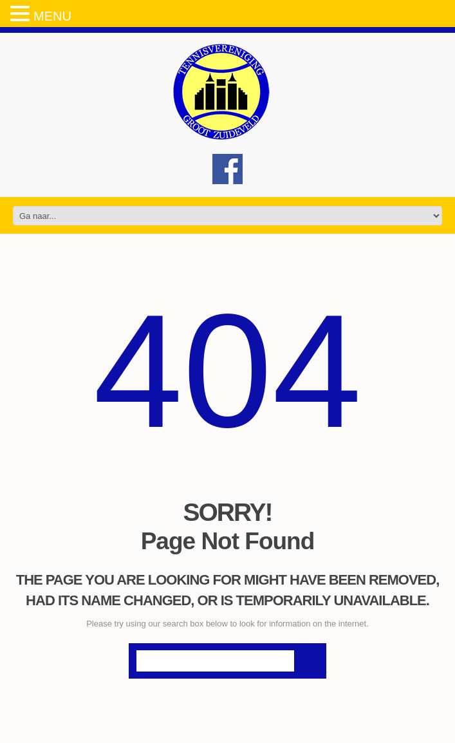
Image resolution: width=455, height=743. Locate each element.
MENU (52, 16)
